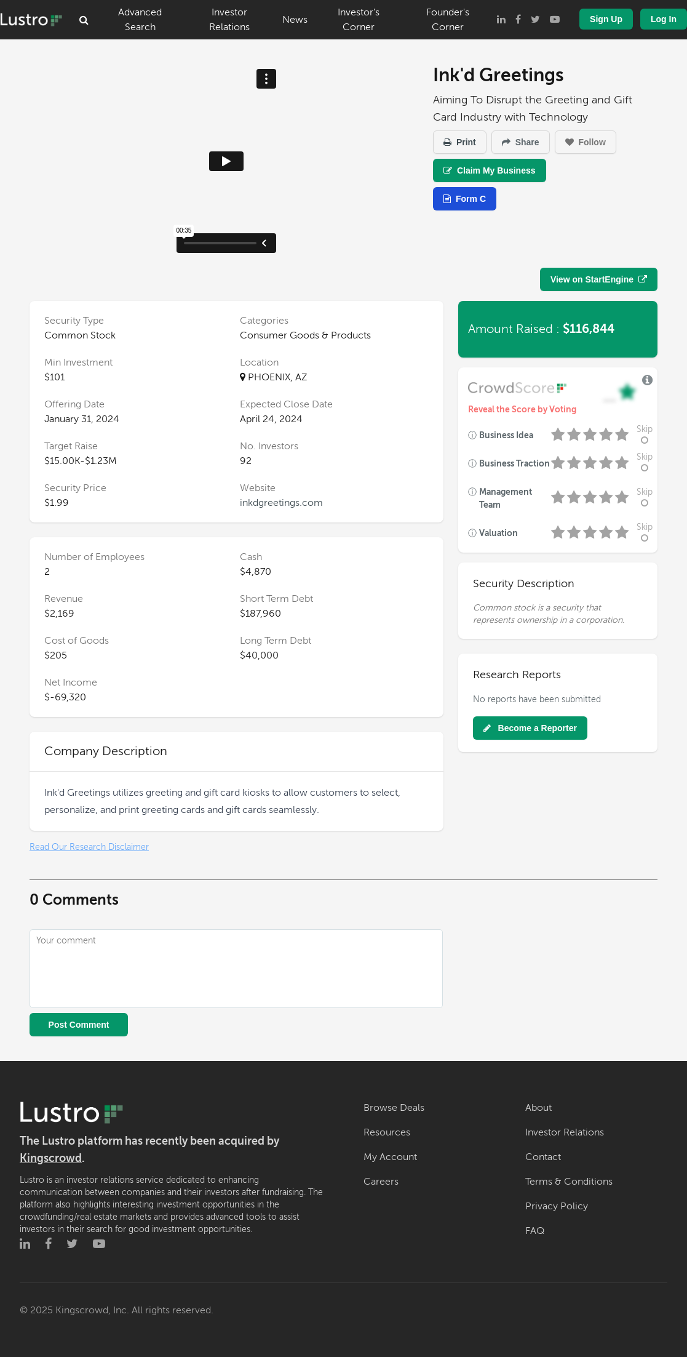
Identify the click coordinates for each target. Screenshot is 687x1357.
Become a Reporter (530, 728)
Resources (386, 1132)
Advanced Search (140, 20)
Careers (381, 1181)
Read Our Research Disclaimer (89, 847)
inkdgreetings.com (281, 502)
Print (459, 142)
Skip (645, 435)
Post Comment (79, 1025)
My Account (390, 1157)
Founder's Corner (447, 20)
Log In (664, 19)
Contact (543, 1157)
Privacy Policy (556, 1206)
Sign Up (606, 19)
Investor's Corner (358, 20)
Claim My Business (489, 170)
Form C (464, 199)
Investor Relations (229, 20)
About (538, 1107)
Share (520, 142)
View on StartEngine (598, 279)
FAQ (534, 1230)
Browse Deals (393, 1107)
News (295, 19)
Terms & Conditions (569, 1181)
